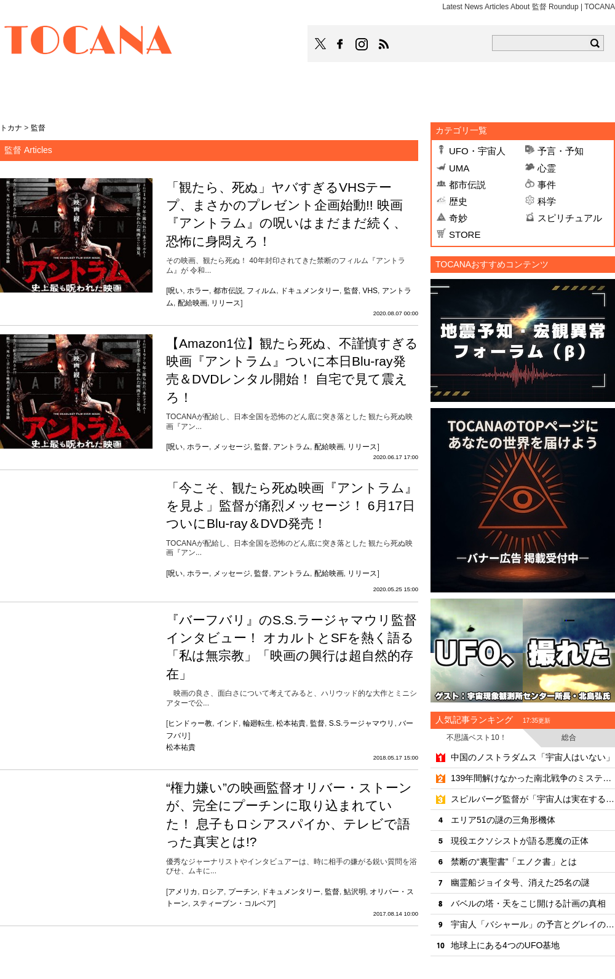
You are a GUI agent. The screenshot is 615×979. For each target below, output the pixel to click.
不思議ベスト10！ (476, 737)
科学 (547, 201)
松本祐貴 (291, 723)
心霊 (547, 168)
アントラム (291, 446)
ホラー (198, 290)
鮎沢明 (355, 891)
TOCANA (88, 41)
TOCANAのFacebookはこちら (340, 44)
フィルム (261, 290)
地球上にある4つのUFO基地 (505, 945)
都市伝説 (228, 290)
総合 (568, 737)
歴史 (458, 201)
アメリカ (182, 891)
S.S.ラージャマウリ (362, 723)
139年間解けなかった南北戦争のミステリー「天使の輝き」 (533, 778)
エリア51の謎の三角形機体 (503, 820)
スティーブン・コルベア (233, 903)
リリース (225, 303)
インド (227, 723)
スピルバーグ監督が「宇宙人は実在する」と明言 (533, 799)
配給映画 (192, 303)
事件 (547, 184)
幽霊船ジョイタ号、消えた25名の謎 (520, 882)
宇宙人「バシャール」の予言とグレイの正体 (533, 924)
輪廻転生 (257, 723)
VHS (370, 290)
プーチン (243, 891)
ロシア (213, 891)
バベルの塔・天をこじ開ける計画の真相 (528, 903)
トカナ (11, 128)
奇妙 (458, 218)
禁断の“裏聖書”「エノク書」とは (514, 862)
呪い (175, 290)
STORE (464, 234)
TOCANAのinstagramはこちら (362, 44)
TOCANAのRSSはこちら (384, 44)
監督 (351, 290)
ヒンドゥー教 (190, 723)
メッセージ (231, 446)
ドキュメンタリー (309, 290)
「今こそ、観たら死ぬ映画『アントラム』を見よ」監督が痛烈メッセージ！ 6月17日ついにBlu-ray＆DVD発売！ (292, 506)
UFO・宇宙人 (477, 151)
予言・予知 (561, 151)
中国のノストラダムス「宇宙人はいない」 (532, 757)
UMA (459, 168)
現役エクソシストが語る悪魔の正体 (520, 841)
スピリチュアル (570, 218)
